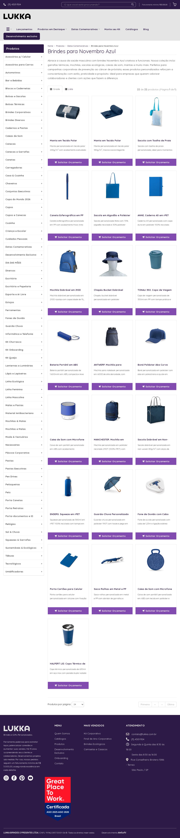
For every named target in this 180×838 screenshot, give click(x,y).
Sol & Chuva (23, 532)
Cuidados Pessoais (23, 239)
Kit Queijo (23, 357)
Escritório (23, 278)
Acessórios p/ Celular (23, 56)
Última (170, 704)
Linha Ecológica (23, 381)
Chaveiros (23, 183)
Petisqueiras (23, 484)
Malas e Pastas (23, 405)
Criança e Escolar (23, 231)
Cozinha (23, 223)
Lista (69, 89)
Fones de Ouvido (23, 318)
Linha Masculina (23, 397)
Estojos (23, 302)
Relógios (23, 524)
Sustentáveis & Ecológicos (23, 548)
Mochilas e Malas (23, 429)
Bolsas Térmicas (23, 104)
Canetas (23, 159)
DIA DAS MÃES (23, 262)
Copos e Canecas (23, 215)
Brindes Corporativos (23, 112)
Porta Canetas (23, 500)
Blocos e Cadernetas (23, 88)
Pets (23, 492)
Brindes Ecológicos (94, 744)
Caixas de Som (23, 136)
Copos (23, 207)
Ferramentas (23, 310)
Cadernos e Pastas (23, 128)
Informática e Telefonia (23, 334)
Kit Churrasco (23, 342)
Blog (146, 29)
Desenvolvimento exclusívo (21, 36)
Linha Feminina (23, 389)
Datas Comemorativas (84, 29)
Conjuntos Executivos (23, 191)
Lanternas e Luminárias (23, 365)
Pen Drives (23, 476)
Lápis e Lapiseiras (23, 373)
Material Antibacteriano (23, 413)
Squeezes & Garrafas (23, 540)
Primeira (145, 704)
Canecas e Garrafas (23, 151)
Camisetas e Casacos (95, 749)
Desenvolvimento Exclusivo (23, 254)
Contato (58, 763)
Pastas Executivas (23, 468)
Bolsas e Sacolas (23, 96)
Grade (55, 89)
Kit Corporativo (92, 733)
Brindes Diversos (23, 120)
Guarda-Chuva (23, 326)
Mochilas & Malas (23, 421)
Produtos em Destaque (51, 29)
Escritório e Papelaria (23, 286)
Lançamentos (24, 29)
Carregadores (23, 167)
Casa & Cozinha (23, 175)
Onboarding (61, 758)
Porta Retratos (23, 508)
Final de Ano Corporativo (98, 738)
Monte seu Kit (112, 29)
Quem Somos (62, 733)
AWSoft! (122, 832)
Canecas (23, 144)
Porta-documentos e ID (23, 516)
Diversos (23, 270)
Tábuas (23, 555)
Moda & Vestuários (23, 437)
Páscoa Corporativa (23, 452)
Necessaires (23, 445)
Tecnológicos (23, 563)
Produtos (60, 46)
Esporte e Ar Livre (23, 294)
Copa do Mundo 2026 (23, 199)
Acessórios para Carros (23, 64)
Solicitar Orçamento (68, 162)
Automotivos (23, 72)
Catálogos (132, 29)
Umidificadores (23, 571)
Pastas (23, 460)
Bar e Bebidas (23, 80)
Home (50, 46)
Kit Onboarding (23, 349)
